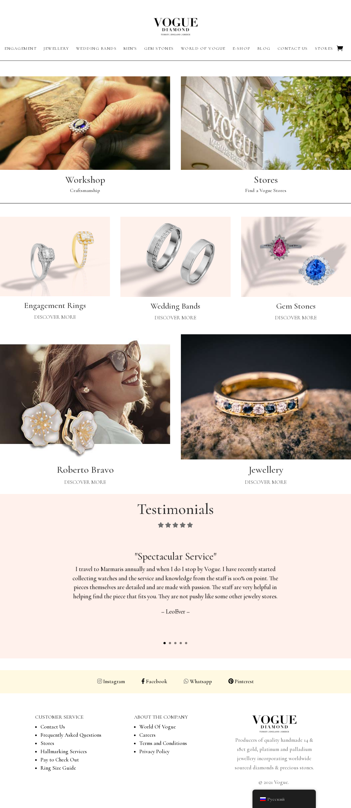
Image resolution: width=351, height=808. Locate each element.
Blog (264, 48)
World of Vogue (203, 48)
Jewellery (56, 48)
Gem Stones (159, 48)
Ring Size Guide (58, 768)
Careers (147, 735)
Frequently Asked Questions (71, 735)
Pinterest (244, 681)
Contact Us (293, 48)
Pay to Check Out (60, 759)
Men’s (130, 48)
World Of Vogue (157, 726)
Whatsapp (211, 681)
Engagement (20, 48)
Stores (324, 48)
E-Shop (241, 48)
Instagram (115, 681)
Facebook (154, 681)
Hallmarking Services (64, 751)
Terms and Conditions (163, 743)
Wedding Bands (96, 48)
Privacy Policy (154, 751)
